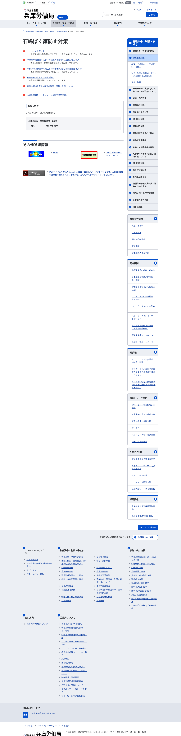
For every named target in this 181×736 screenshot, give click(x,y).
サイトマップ (152, 10)
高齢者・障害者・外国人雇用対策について (144, 155)
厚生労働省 (154, 3)
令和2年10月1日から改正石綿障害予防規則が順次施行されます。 (55, 69)
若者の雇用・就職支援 (141, 423)
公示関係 (100, 597)
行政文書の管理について (72, 678)
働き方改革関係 (139, 170)
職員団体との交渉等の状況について (74, 664)
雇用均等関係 (138, 163)
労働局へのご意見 (145, 538)
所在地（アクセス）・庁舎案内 (74, 683)
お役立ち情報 (143, 218)
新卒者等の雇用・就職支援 (143, 416)
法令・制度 (136, 82)
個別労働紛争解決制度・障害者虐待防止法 (144, 185)
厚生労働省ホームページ (142, 336)
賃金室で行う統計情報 (141, 572)
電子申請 (135, 246)
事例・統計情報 (139, 549)
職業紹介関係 (138, 126)
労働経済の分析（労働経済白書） (144, 603)
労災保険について (140, 112)
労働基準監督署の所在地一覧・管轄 (143, 279)
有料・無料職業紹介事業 (143, 147)
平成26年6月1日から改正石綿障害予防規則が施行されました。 (54, 60)
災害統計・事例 (138, 568)
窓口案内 (31, 612)
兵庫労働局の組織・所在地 (143, 271)
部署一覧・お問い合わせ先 (73, 688)
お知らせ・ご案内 (143, 398)
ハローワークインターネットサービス (143, 318)
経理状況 (65, 651)
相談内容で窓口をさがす (37, 617)
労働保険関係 (138, 105)
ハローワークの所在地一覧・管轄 (142, 298)
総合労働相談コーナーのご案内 (74, 646)
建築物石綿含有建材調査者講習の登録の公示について (50, 86)
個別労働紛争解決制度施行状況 (144, 596)
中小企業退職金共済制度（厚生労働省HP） (142, 327)
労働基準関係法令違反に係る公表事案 (144, 555)
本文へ (139, 10)
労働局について (69, 612)
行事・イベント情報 (35, 568)
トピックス (31, 564)
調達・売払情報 (138, 240)
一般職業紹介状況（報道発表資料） (39, 558)
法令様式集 (138, 207)
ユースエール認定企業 (141, 484)
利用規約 (65, 718)
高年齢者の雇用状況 (140, 580)
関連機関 (143, 263)
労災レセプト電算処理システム (143, 407)
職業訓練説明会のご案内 (143, 133)
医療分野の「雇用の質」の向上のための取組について (144, 90)
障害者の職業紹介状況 (141, 587)
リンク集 (29, 718)
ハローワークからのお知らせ (143, 308)
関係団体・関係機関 (70, 670)
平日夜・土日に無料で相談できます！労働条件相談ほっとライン (143, 373)
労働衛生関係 (137, 564)
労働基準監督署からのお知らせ (143, 288)
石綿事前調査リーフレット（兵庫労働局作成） (47, 95)
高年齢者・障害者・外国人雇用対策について (109, 577)
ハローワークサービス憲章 (143, 436)
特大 (140, 3)
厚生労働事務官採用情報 (142, 518)
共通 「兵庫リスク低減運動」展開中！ (143, 65)
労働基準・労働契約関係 (143, 51)
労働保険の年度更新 (140, 253)
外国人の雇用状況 (139, 591)
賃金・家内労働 (139, 98)
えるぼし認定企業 (139, 477)
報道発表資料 (137, 226)
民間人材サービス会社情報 (143, 491)
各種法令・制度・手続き (144, 43)
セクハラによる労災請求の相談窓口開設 (143, 361)
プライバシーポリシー (47, 718)
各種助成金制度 (139, 177)
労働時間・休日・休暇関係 (143, 560)
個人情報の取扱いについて (73, 659)
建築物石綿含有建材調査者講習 (40, 77)
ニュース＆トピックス (38, 549)
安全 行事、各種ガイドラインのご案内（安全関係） (144, 74)
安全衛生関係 (138, 58)
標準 (128, 3)
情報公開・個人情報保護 (143, 193)
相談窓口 (143, 353)
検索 (153, 15)
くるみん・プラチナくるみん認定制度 (143, 469)
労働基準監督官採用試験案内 (143, 509)
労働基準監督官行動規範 (72, 674)
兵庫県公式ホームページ (142, 343)
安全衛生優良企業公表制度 (143, 461)
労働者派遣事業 (139, 140)
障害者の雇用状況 (139, 584)
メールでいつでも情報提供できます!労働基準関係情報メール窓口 (144, 386)
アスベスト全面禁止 (35, 51)
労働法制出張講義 (139, 443)
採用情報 (143, 501)
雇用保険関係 (138, 119)
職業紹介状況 (137, 576)
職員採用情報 (67, 655)
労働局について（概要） (72, 617)
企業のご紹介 (143, 453)
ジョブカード (137, 429)
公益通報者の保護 (140, 200)
